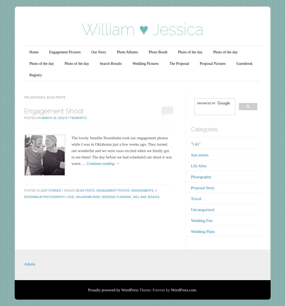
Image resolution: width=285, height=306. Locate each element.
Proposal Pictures (213, 64)
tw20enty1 (78, 118)
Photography (201, 177)
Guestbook (244, 64)
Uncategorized (202, 210)
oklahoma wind (88, 197)
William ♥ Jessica (142, 29)
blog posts (85, 190)
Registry (36, 75)
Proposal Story (202, 188)
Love (70, 197)
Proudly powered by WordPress (113, 290)
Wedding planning (116, 197)
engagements (142, 190)
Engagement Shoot (54, 111)
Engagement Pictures (65, 52)
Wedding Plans (203, 231)
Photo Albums (127, 52)
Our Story (98, 52)
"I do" (195, 144)
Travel (196, 199)
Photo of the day (190, 52)
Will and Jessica (146, 197)
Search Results (111, 64)
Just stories (50, 190)
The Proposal (179, 64)
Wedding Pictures (146, 64)
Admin (29, 264)
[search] (214, 103)
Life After (199, 166)
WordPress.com (183, 290)
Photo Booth (158, 52)
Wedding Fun (201, 220)
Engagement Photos (113, 190)
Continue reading (102, 163)
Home (34, 52)
